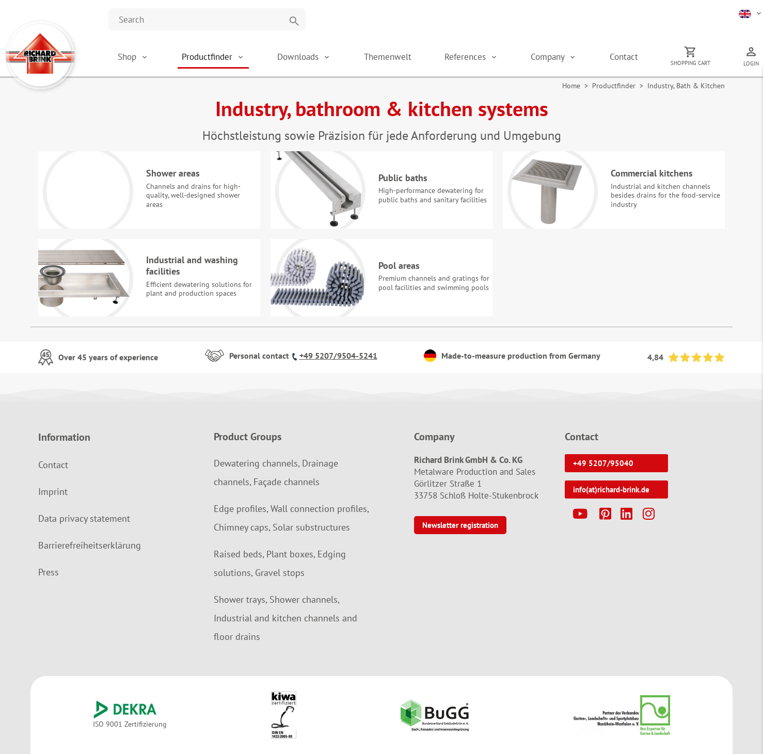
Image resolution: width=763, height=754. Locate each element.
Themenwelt (387, 56)
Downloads (299, 56)
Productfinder (208, 56)
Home (571, 85)
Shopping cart (690, 63)
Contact (624, 56)
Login (751, 63)
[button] (751, 13)
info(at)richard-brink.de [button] (611, 489)
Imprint (53, 492)
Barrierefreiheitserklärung (89, 545)
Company (549, 56)
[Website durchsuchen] (207, 19)
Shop (127, 56)
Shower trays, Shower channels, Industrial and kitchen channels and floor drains (285, 618)
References (466, 56)
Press (48, 572)
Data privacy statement (84, 518)
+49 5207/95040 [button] (603, 463)
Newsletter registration (460, 525)
